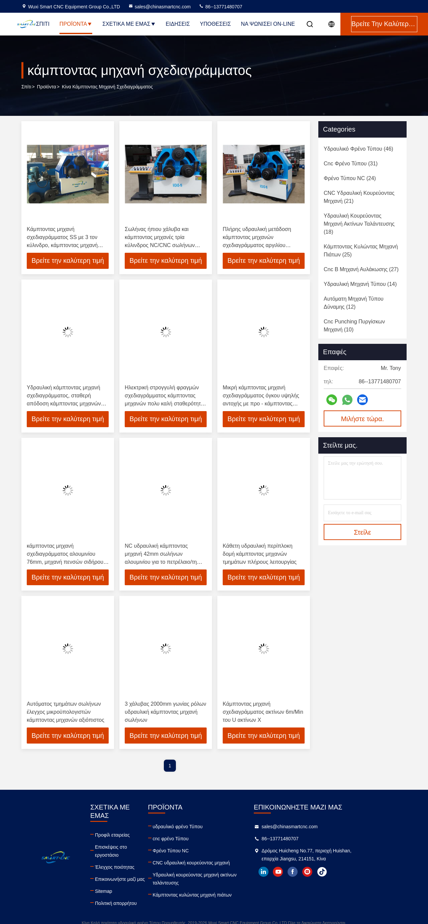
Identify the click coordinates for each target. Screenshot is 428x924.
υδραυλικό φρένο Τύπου (200, 827)
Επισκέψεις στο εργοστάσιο (133, 839)
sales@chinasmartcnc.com (159, 6)
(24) (350, 178)
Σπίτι (42, 24)
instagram (347, 872)
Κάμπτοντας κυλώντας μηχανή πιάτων (215, 895)
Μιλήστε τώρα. (362, 418)
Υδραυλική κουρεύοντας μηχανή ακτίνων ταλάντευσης (217, 879)
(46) (358, 149)
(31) (351, 163)
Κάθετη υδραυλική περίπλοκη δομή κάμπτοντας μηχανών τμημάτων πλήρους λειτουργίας (260, 554)
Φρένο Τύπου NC (194, 851)
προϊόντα (46, 86)
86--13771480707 (220, 6)
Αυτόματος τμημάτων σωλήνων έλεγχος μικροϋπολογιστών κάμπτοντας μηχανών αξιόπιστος (65, 712)
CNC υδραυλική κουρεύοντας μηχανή (214, 863)
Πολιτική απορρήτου (125, 887)
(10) (354, 325)
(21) (359, 197)
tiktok (362, 872)
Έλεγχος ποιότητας (124, 851)
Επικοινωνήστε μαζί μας (129, 863)
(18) (359, 224)
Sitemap (113, 875)
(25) (361, 250)
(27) (361, 269)
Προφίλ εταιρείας (122, 827)
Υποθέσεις (215, 24)
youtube (318, 872)
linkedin (303, 872)
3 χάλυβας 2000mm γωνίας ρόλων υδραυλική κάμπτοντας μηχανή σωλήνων (165, 712)
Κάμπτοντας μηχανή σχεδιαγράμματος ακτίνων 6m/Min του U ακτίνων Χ (263, 712)
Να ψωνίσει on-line (268, 24)
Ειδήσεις (178, 24)
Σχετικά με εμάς (128, 24)
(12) (354, 303)
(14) (360, 284)
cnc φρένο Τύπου (193, 839)
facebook (333, 872)
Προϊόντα (76, 24)
